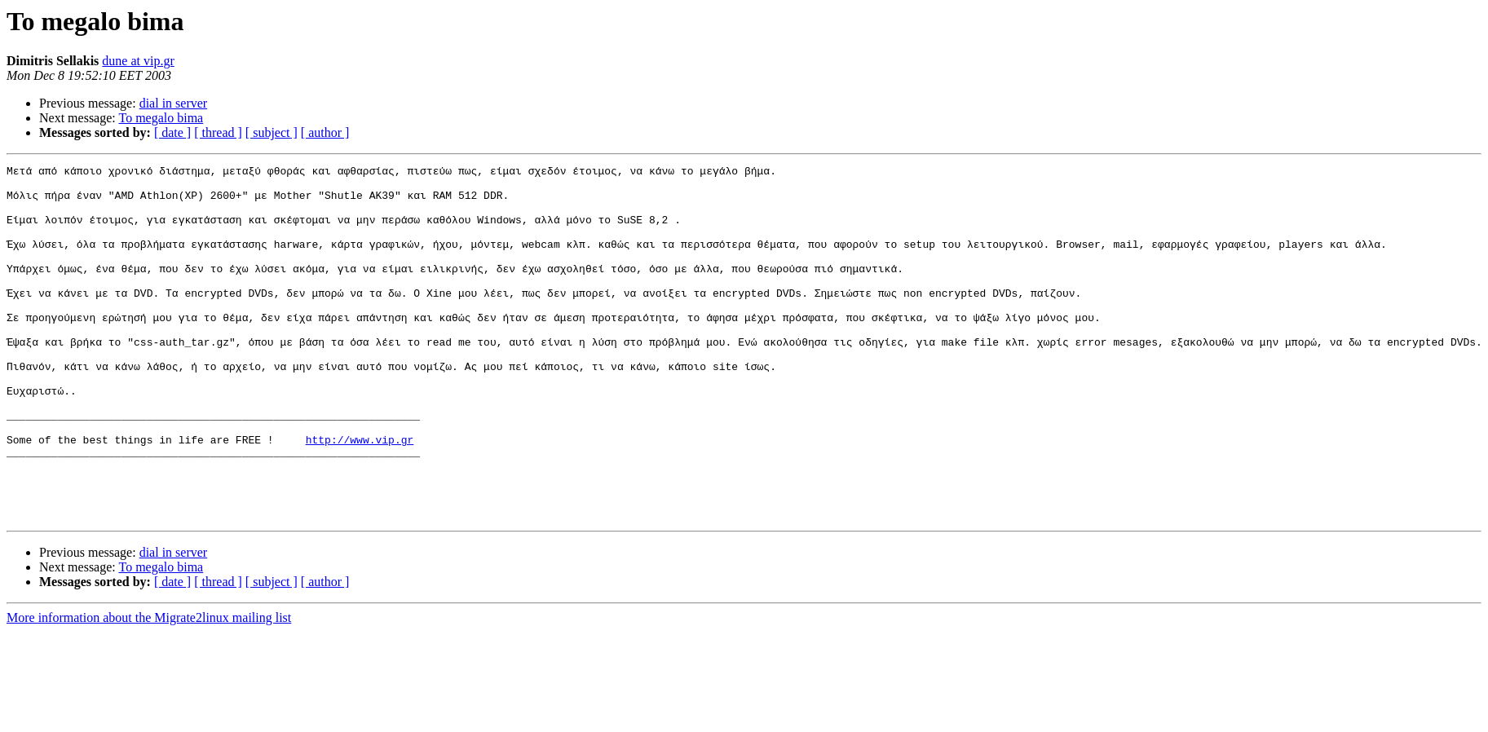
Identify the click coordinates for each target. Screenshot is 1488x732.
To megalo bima (160, 118)
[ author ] (325, 132)
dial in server (173, 103)
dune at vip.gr (138, 61)
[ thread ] (218, 132)
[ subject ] (271, 132)
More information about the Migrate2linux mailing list (149, 688)
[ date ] (172, 132)
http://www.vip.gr (360, 495)
